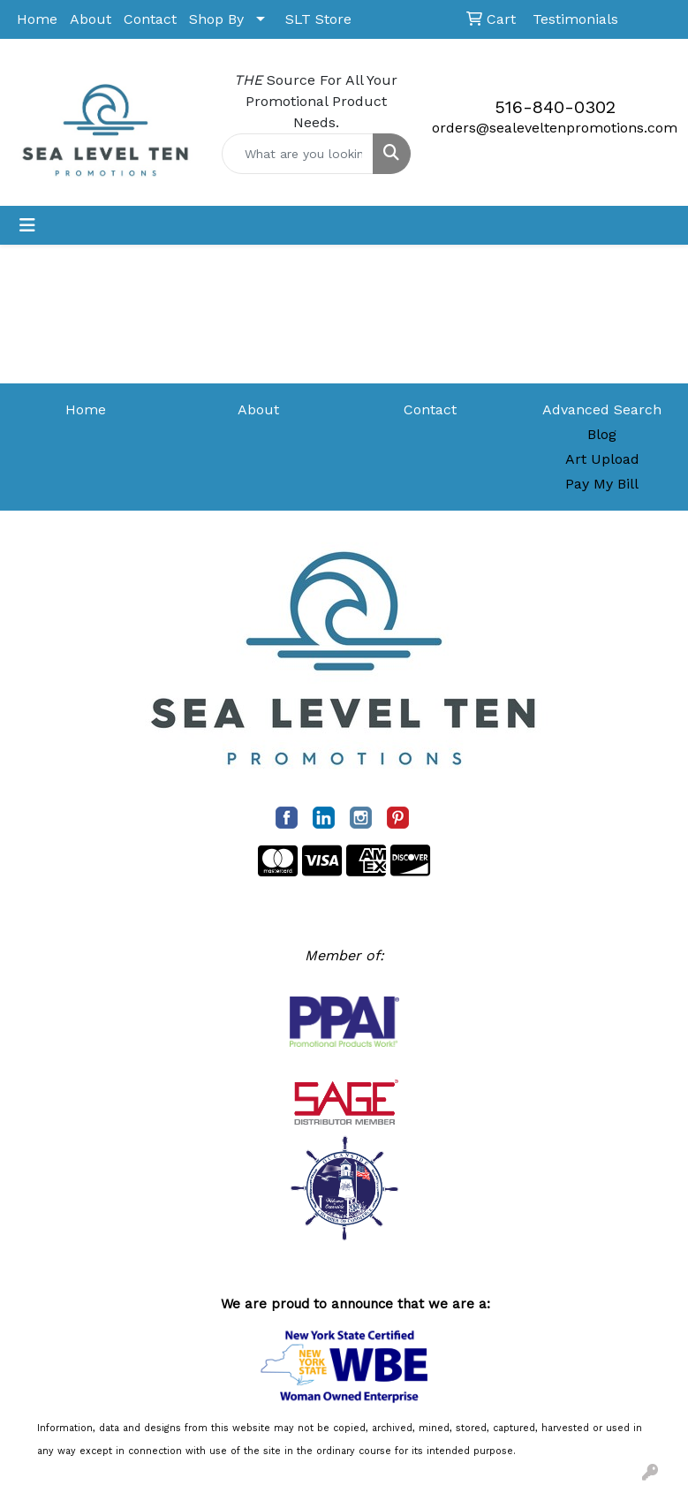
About (90, 19)
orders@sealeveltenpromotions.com (554, 127)
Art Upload (602, 459)
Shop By (216, 19)
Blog (601, 434)
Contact (150, 19)
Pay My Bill (602, 483)
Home (37, 19)
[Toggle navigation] (27, 225)
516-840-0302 (555, 106)
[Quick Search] (298, 153)
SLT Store (318, 19)
